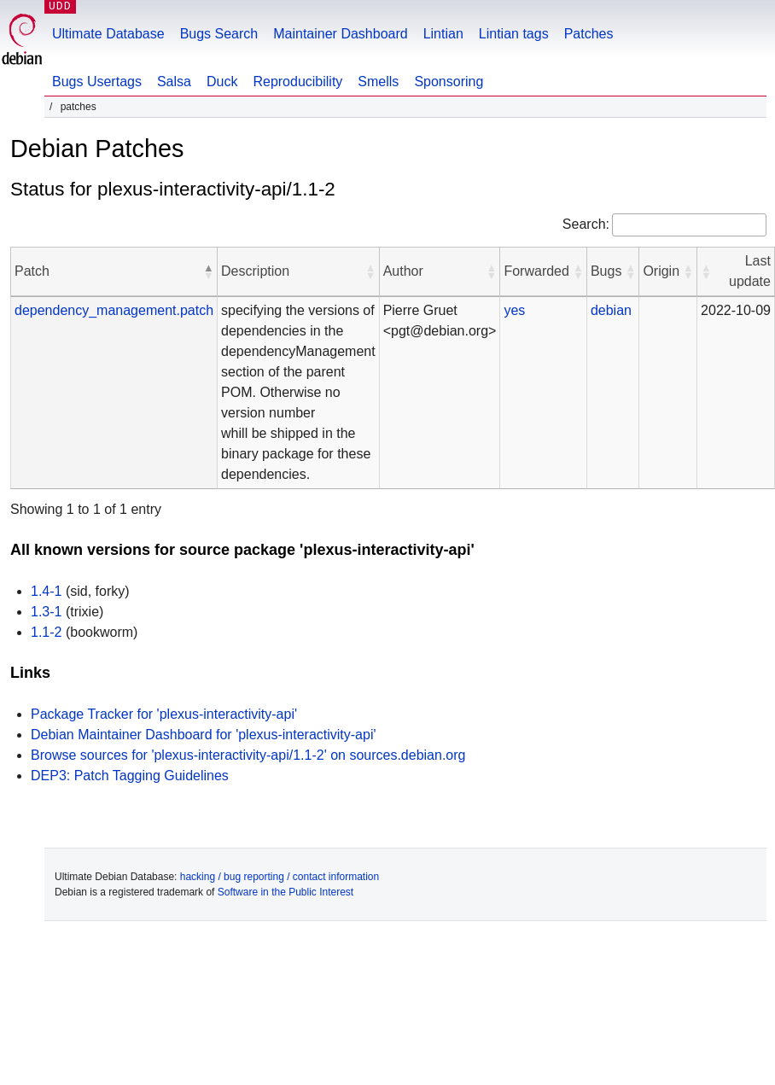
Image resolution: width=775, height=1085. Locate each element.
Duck (222, 81)
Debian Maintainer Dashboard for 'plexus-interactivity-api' (203, 734)
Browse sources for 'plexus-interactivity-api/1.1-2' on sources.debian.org (248, 755)
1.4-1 (46, 591)
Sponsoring (448, 81)
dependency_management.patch (114, 310)
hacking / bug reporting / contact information (279, 877)
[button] (208, 271)
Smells (378, 81)
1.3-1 (46, 611)
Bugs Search (219, 33)
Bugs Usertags (97, 81)
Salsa (174, 81)
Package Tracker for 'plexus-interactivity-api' (164, 714)
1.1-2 (46, 632)
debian (611, 310)
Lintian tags (514, 33)
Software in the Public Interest (285, 892)
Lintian (443, 33)
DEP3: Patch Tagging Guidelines (130, 775)
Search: (585, 224)
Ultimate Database (108, 33)
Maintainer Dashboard (340, 33)
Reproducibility (297, 81)
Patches (589, 33)
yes (514, 310)
